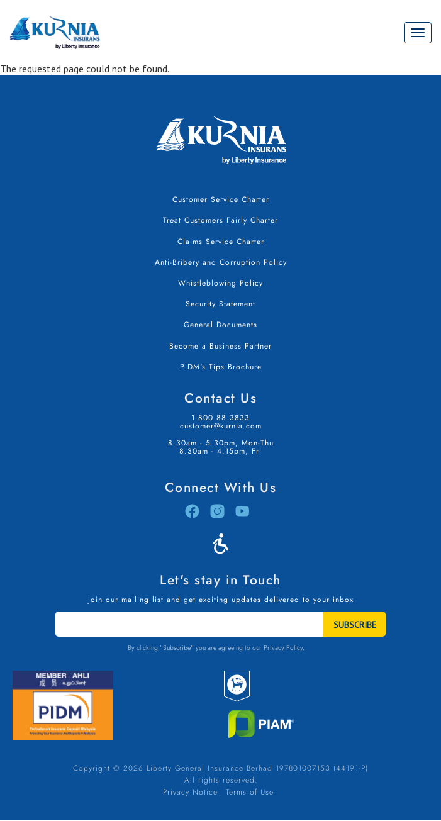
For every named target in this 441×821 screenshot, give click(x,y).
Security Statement (220, 304)
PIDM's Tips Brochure (221, 366)
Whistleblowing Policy (220, 283)
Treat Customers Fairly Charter (220, 220)
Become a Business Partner (220, 346)
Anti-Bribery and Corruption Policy (221, 262)
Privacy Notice (190, 792)
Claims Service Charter (220, 241)
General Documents (220, 324)
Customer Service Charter (220, 199)
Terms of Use (250, 792)
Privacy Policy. (284, 647)
